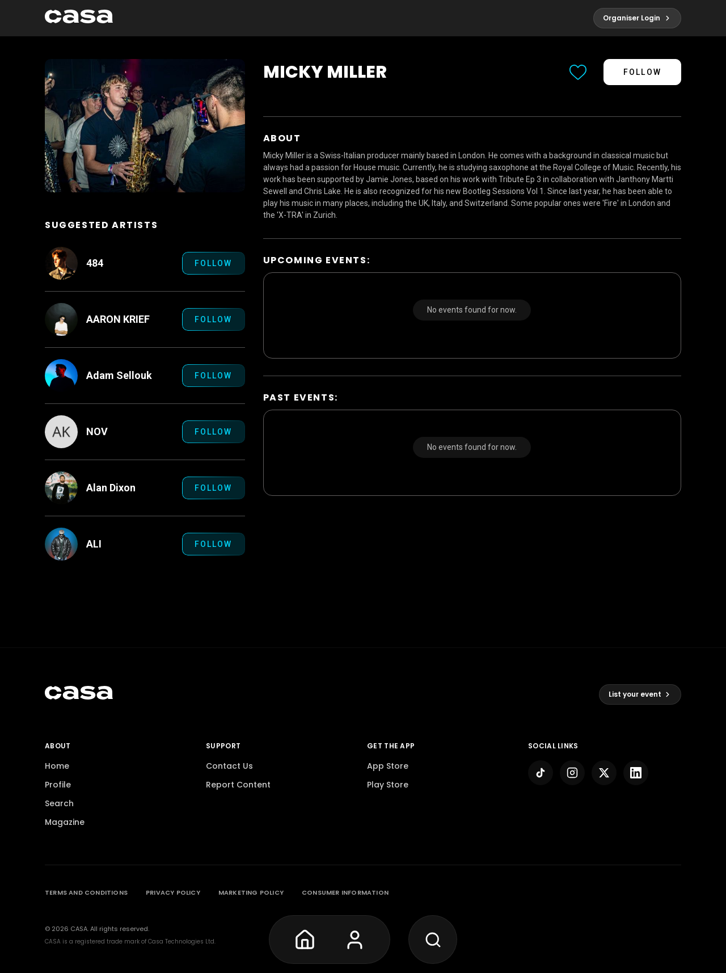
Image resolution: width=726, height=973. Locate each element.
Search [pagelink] (59, 803)
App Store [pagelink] (387, 766)
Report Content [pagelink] (238, 784)
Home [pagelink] (57, 766)
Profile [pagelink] (58, 784)
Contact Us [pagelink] (229, 766)
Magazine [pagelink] (65, 822)
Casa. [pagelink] (79, 928)
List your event (640, 694)
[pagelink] (79, 18)
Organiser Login (637, 18)
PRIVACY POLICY (173, 892)
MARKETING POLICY (251, 892)
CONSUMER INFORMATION (345, 892)
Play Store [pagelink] (387, 784)
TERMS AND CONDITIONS (86, 892)
